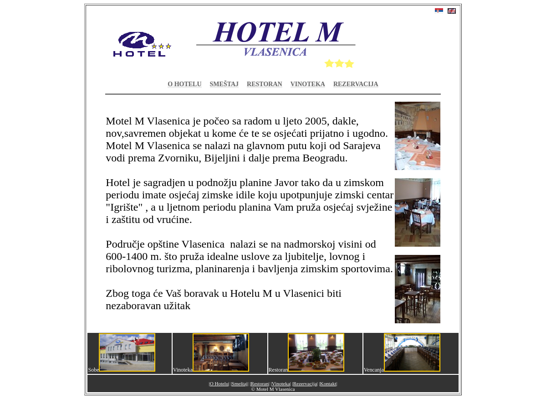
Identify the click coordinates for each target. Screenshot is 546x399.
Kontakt (328, 383)
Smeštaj (224, 84)
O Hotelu (184, 84)
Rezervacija (355, 84)
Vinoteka (308, 84)
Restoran (264, 84)
